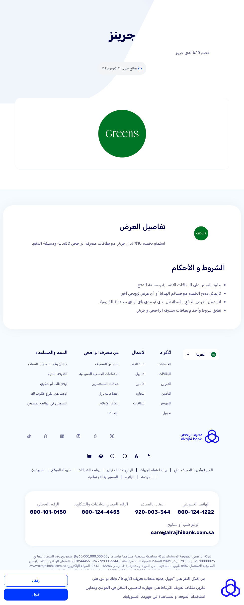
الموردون (38, 470)
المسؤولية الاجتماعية (103, 477)
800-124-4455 (101, 512)
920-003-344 (152, 512)
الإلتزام (129, 477)
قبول (35, 594)
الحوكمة (147, 477)
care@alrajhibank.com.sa (182, 532)
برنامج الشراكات (89, 470)
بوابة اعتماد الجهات (153, 470)
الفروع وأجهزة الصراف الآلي (193, 470)
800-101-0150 (48, 512)
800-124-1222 (196, 512)
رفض (36, 580)
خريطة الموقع (61, 470)
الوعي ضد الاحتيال (120, 470)
